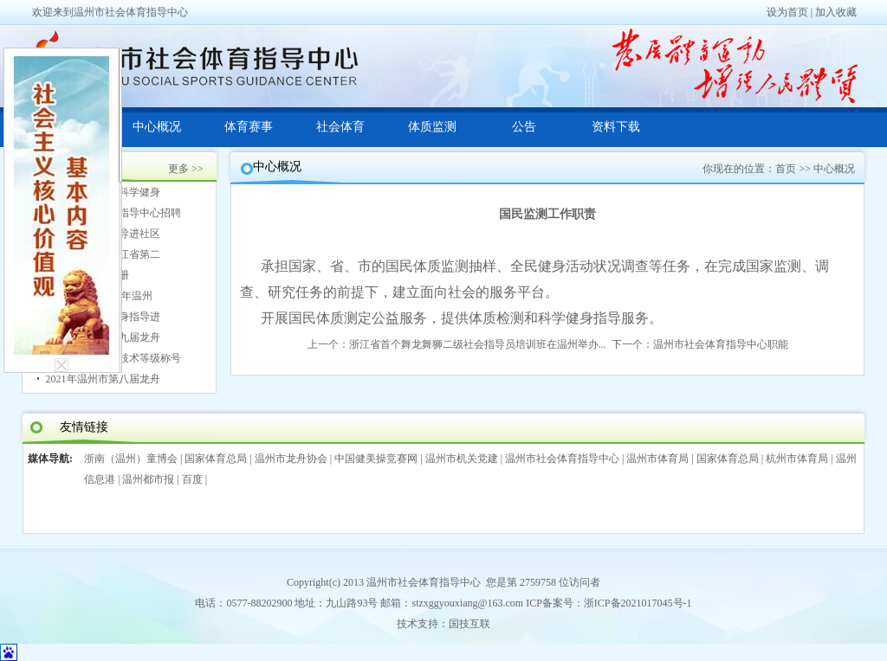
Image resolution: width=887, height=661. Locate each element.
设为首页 (787, 12)
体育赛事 (248, 126)
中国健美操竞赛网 (376, 458)
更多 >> (186, 169)
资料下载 (616, 126)
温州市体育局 (657, 458)
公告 (524, 126)
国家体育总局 (216, 458)
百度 (192, 479)
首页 (785, 169)
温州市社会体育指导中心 (562, 458)
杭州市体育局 (797, 458)
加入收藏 (836, 12)
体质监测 (432, 126)
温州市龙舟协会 (291, 458)
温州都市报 (148, 479)
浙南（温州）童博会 (131, 458)
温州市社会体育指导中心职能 (720, 344)
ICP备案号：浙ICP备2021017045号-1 (608, 603)
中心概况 (157, 126)
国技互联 (469, 624)
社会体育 (340, 126)
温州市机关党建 (461, 458)
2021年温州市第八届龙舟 (103, 379)
